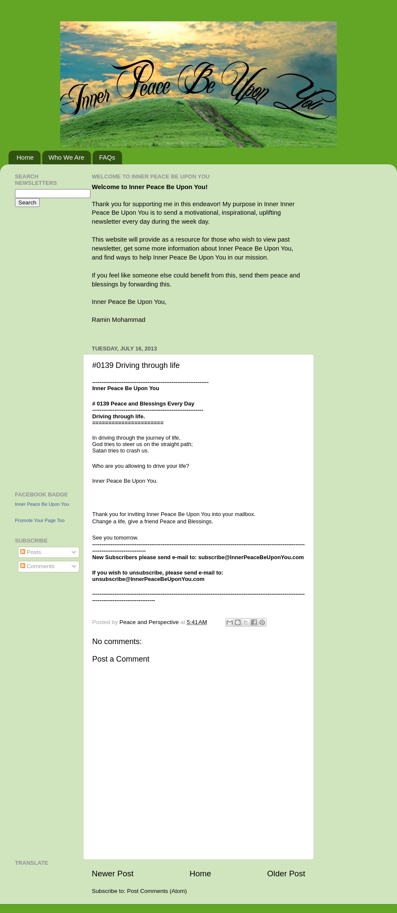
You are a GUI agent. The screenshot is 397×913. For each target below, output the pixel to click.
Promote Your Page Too (39, 520)
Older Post (286, 873)
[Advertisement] (40, 348)
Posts (30, 552)
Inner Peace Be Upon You (42, 504)
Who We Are (67, 157)
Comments (37, 566)
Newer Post (113, 873)
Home (25, 157)
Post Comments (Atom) (157, 891)
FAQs (107, 157)
